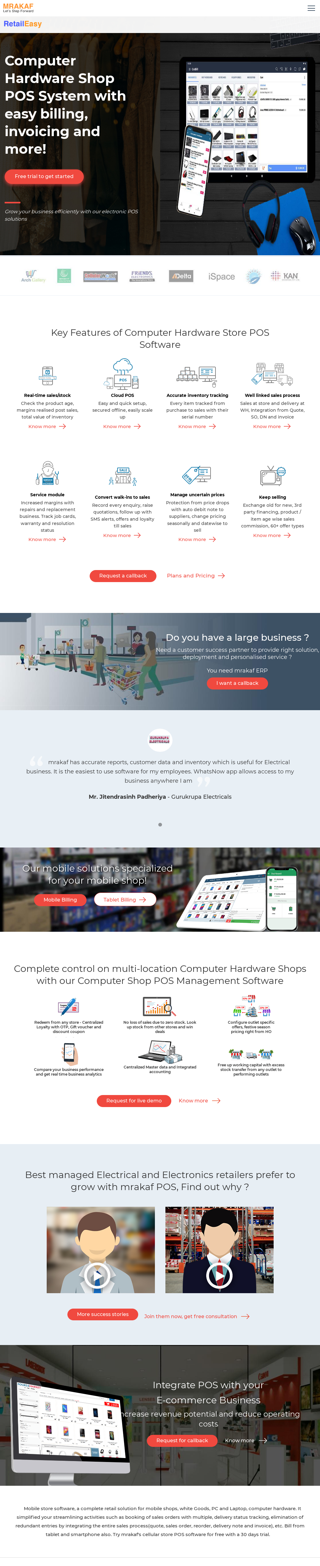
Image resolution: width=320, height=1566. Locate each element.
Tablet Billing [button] (120, 900)
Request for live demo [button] (134, 1101)
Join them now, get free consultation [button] (190, 1316)
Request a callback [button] (123, 576)
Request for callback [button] (182, 1440)
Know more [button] (193, 1101)
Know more (42, 426)
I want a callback (237, 683)
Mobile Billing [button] (60, 900)
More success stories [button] (103, 1314)
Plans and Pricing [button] (191, 576)
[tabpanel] (160, 765)
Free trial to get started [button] (44, 176)
